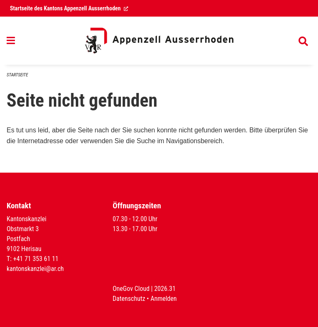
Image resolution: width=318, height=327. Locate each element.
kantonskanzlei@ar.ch (35, 269)
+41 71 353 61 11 (36, 259)
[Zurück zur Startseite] (159, 41)
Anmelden (163, 299)
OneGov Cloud (131, 289)
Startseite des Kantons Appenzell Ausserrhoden (69, 8)
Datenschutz (129, 299)
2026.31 (165, 289)
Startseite (17, 75)
